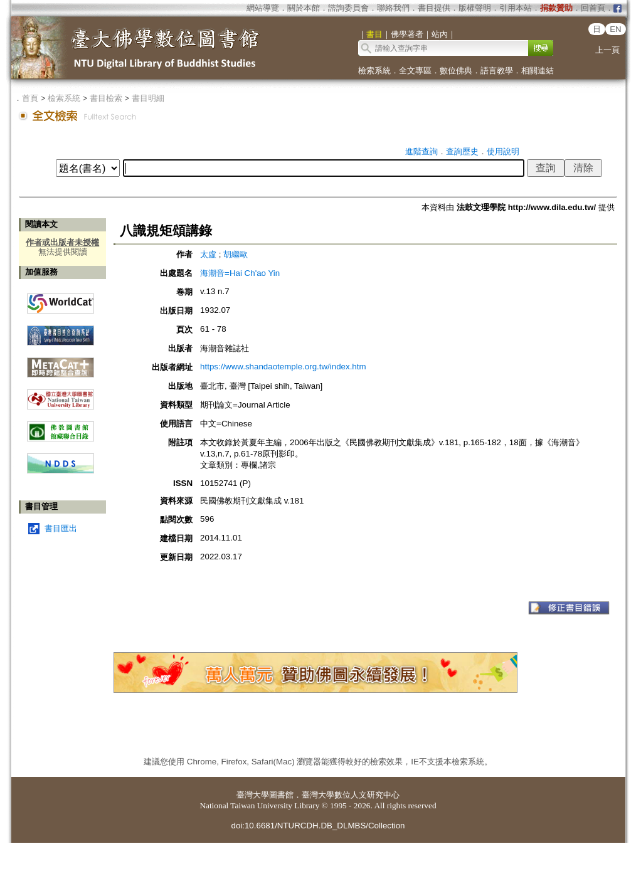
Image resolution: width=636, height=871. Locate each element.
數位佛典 (456, 70)
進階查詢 (421, 151)
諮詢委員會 (348, 8)
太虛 (209, 254)
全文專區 (415, 70)
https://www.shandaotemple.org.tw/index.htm (283, 366)
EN (616, 29)
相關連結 (537, 70)
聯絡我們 (393, 8)
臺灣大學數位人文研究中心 (351, 795)
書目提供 (434, 8)
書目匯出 (61, 528)
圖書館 (281, 795)
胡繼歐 (235, 254)
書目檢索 (106, 98)
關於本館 (303, 8)
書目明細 (148, 98)
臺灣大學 (252, 795)
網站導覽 (262, 8)
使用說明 (503, 151)
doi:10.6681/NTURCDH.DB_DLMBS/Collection (318, 825)
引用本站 (515, 8)
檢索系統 (374, 70)
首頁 (30, 98)
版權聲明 (474, 8)
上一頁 (607, 50)
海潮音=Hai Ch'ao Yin (240, 273)
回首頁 (593, 8)
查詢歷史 (462, 151)
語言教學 (496, 70)
